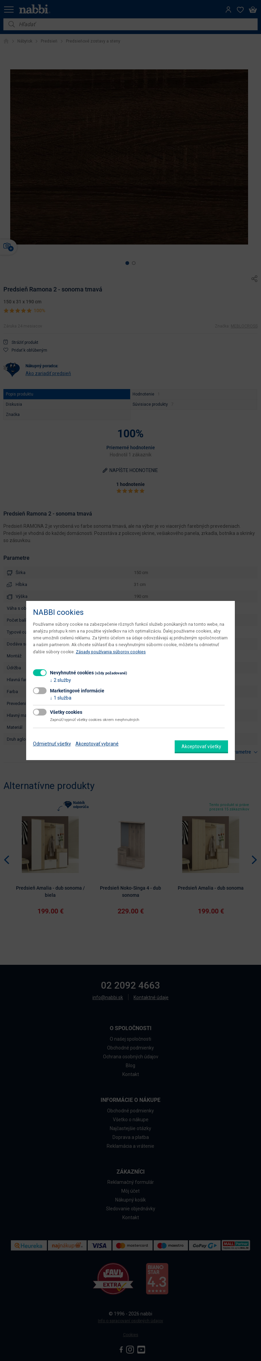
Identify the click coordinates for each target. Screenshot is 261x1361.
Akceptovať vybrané (97, 743)
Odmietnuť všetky (52, 743)
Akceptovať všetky (201, 746)
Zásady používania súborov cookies (111, 651)
